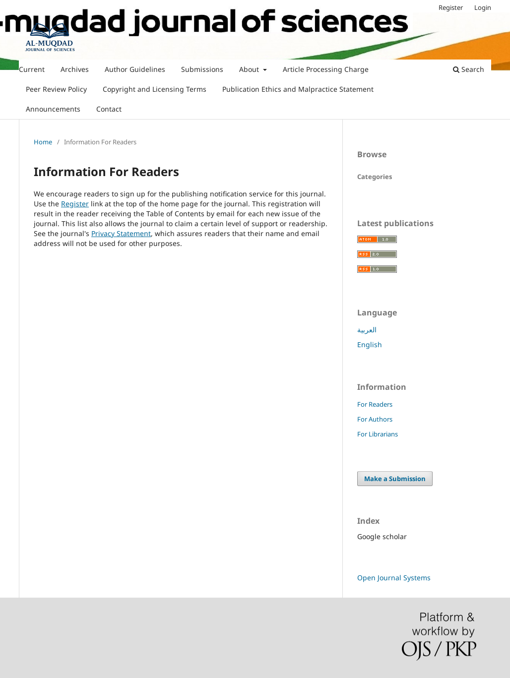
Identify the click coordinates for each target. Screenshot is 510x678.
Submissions (202, 69)
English (369, 344)
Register (451, 7)
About (250, 69)
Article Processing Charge (326, 69)
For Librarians (377, 434)
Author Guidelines (135, 69)
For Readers (374, 404)
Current (32, 69)
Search (468, 69)
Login (482, 7)
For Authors (374, 419)
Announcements (53, 109)
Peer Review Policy (56, 89)
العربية (367, 329)
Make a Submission (395, 478)
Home (43, 141)
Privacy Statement (121, 233)
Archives (75, 69)
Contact (109, 109)
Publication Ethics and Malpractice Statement (298, 89)
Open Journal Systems (394, 577)
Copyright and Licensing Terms (154, 89)
